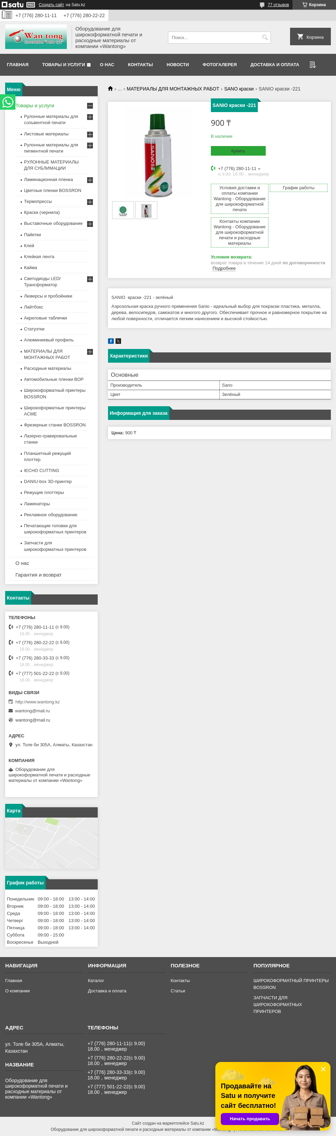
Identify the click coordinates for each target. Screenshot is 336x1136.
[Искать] (265, 38)
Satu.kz (197, 1123)
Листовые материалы (46, 133)
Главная (17, 64)
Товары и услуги (63, 64)
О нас (107, 64)
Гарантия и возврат (38, 575)
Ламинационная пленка (48, 179)
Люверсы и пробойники (48, 296)
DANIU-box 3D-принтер (48, 481)
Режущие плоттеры (44, 492)
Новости (178, 64)
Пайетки (32, 234)
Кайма (30, 267)
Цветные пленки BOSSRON (52, 190)
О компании (17, 990)
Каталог (96, 980)
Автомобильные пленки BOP (54, 379)
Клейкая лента (39, 256)
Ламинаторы (37, 503)
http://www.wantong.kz (37, 701)
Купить (238, 151)
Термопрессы (38, 201)
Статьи (178, 990)
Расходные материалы (47, 368)
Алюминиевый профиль (49, 339)
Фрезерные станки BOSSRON (55, 424)
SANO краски (239, 89)
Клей (29, 245)
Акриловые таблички (45, 318)
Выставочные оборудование (53, 223)
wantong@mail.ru (32, 710)
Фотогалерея (220, 64)
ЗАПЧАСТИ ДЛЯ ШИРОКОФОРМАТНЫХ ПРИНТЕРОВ (277, 1004)
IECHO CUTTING (41, 470)
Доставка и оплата (275, 64)
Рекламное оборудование (50, 514)
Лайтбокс (33, 307)
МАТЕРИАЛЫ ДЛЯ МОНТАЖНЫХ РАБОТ (173, 89)
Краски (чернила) (42, 212)
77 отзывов (278, 4)
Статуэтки (34, 328)
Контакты (140, 64)
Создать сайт (51, 4)
